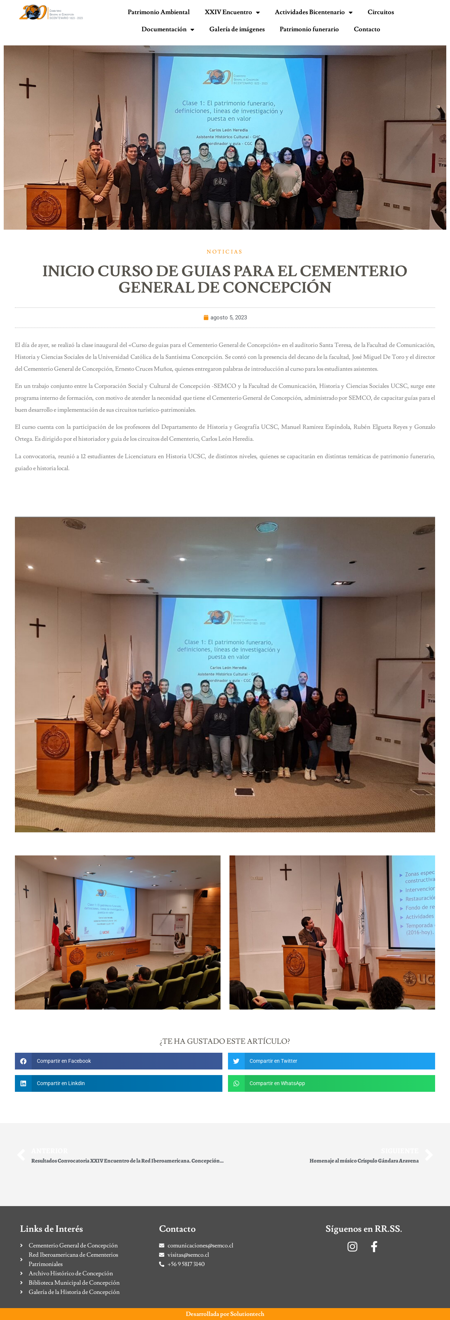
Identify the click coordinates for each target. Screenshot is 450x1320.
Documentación (168, 29)
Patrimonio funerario (309, 29)
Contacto (367, 29)
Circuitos (381, 12)
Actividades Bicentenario (314, 12)
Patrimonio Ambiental (159, 12)
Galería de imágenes (237, 29)
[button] (118, 1061)
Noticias (225, 252)
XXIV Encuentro (232, 12)
